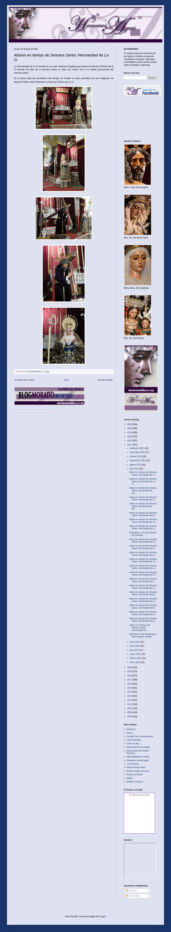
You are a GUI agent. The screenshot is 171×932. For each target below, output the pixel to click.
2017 (129, 679)
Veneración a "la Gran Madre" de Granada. (143, 533)
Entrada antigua (105, 380)
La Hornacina (133, 764)
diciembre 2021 (137, 448)
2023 (129, 436)
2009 (129, 712)
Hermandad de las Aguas (138, 747)
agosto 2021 (136, 464)
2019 (129, 671)
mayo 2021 (135, 646)
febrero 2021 (136, 658)
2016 (129, 684)
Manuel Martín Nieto (136, 767)
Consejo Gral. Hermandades (140, 736)
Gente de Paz (133, 743)
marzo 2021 (135, 654)
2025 (129, 428)
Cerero (130, 733)
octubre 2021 (136, 456)
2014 (129, 692)
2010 (129, 708)
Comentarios (133, 896)
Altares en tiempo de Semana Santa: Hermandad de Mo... (143, 506)
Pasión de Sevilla (135, 774)
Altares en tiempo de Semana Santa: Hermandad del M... (143, 573)
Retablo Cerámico (135, 781)
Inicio (66, 380)
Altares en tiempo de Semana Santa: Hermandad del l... (143, 580)
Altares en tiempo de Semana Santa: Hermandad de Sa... (143, 490)
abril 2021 (134, 650)
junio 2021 (135, 642)
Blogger (102, 916)
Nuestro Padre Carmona (138, 771)
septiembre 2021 (138, 460)
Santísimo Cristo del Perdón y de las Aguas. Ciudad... (143, 635)
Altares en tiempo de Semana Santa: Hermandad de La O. (143, 481)
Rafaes (130, 778)
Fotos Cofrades (134, 740)
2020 (129, 667)
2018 (129, 675)
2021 (129, 445)
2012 (129, 700)
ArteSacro (131, 729)
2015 (129, 688)
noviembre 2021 (137, 452)
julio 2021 (134, 468)
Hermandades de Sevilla (138, 756)
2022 (129, 440)
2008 (129, 716)
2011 (129, 704)
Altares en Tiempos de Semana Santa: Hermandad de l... (139, 627)
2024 (129, 432)
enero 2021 (135, 662)
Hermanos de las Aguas (138, 760)
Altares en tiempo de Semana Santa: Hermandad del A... (143, 514)
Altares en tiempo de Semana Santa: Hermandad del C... (143, 586)
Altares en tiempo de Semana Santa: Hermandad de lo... (143, 473)
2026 (129, 424)
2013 (129, 696)
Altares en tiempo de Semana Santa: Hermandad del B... (143, 593)
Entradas (131, 891)
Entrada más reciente (25, 380)
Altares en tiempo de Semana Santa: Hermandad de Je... (143, 520)
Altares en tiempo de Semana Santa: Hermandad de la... (143, 498)
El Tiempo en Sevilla (139, 794)
